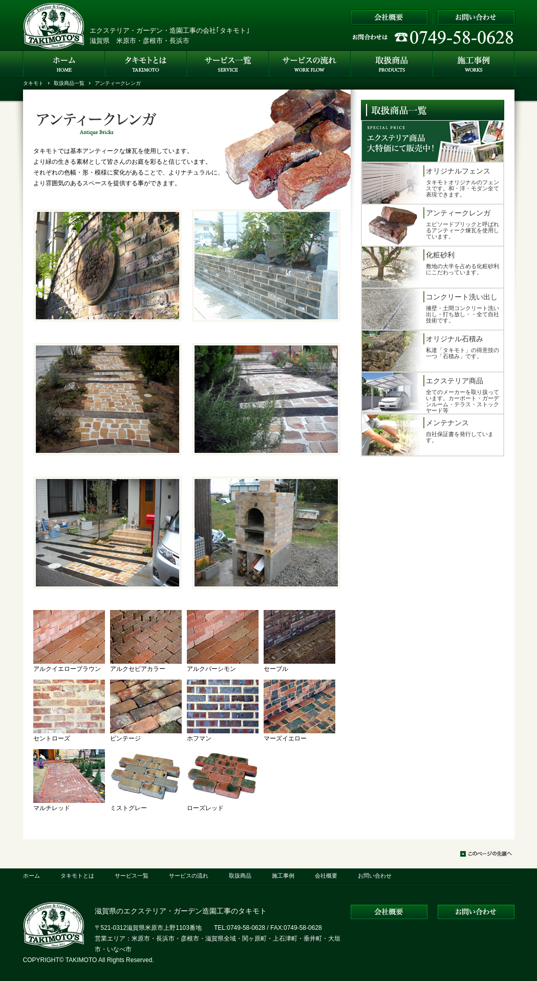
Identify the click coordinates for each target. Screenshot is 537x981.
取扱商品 (240, 876)
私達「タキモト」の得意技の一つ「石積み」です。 (431, 351)
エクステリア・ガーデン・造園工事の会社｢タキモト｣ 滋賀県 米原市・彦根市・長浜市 (170, 36)
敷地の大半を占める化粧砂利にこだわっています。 (431, 267)
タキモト (33, 83)
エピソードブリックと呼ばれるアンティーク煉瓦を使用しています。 (431, 225)
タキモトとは (77, 876)
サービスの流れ (188, 876)
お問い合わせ (375, 876)
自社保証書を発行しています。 (431, 435)
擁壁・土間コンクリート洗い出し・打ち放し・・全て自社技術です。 (431, 309)
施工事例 (283, 876)
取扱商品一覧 (69, 83)
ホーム (31, 876)
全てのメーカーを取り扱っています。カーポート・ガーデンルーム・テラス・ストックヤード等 (431, 393)
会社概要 (326, 876)
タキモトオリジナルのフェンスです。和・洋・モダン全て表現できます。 (431, 183)
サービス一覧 (131, 876)
